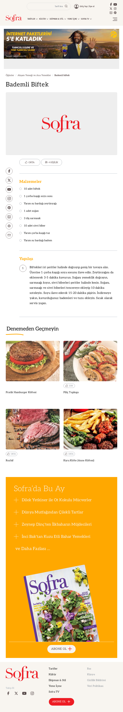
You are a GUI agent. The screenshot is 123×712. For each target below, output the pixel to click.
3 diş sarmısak (30, 218)
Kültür (52, 674)
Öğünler (10, 75)
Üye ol (91, 6)
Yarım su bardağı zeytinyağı (38, 203)
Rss (89, 668)
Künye (91, 674)
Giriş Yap (83, 6)
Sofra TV (54, 691)
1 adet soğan (29, 211)
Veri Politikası (95, 686)
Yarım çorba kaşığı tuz (34, 233)
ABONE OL (61, 649)
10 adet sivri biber (32, 226)
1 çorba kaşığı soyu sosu (35, 196)
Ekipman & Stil (57, 680)
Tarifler (53, 668)
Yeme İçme (55, 686)
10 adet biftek (29, 189)
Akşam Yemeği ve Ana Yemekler (34, 75)
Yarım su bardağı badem (35, 240)
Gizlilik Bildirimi (96, 680)
